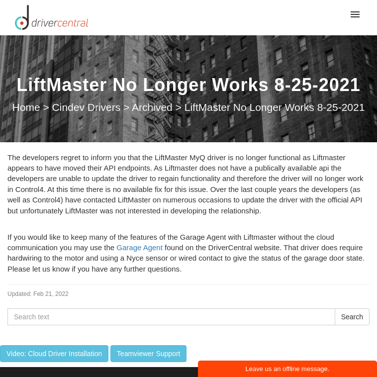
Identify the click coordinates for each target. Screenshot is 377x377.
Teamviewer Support (149, 354)
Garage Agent (139, 247)
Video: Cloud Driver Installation (54, 354)
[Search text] (171, 316)
